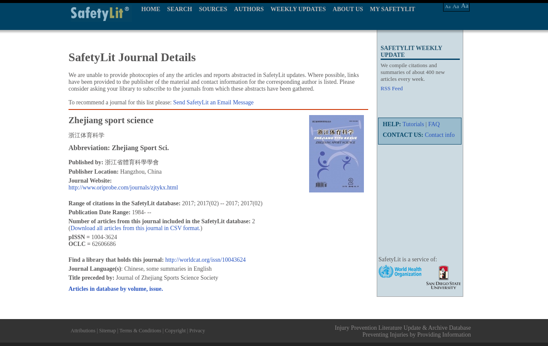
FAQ (434, 124)
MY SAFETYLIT (392, 9)
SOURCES (213, 9)
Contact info (440, 135)
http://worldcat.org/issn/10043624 (205, 260)
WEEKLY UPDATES (298, 9)
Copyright (175, 331)
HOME (150, 9)
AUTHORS (249, 9)
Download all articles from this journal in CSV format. (135, 228)
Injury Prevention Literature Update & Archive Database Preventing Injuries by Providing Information (403, 331)
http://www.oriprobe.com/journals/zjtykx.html (123, 187)
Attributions (83, 331)
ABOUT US (348, 9)
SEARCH (179, 9)
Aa (448, 6)
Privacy (197, 331)
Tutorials (413, 124)
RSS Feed (392, 88)
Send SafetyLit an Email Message (213, 102)
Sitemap (107, 331)
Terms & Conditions (140, 331)
